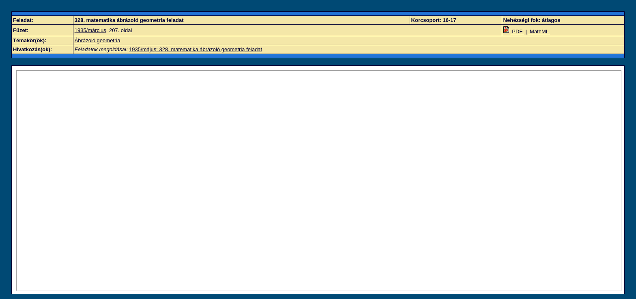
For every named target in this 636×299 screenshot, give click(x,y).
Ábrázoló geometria (97, 40)
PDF (513, 31)
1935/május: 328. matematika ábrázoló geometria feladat (195, 49)
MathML (539, 31)
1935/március (90, 30)
